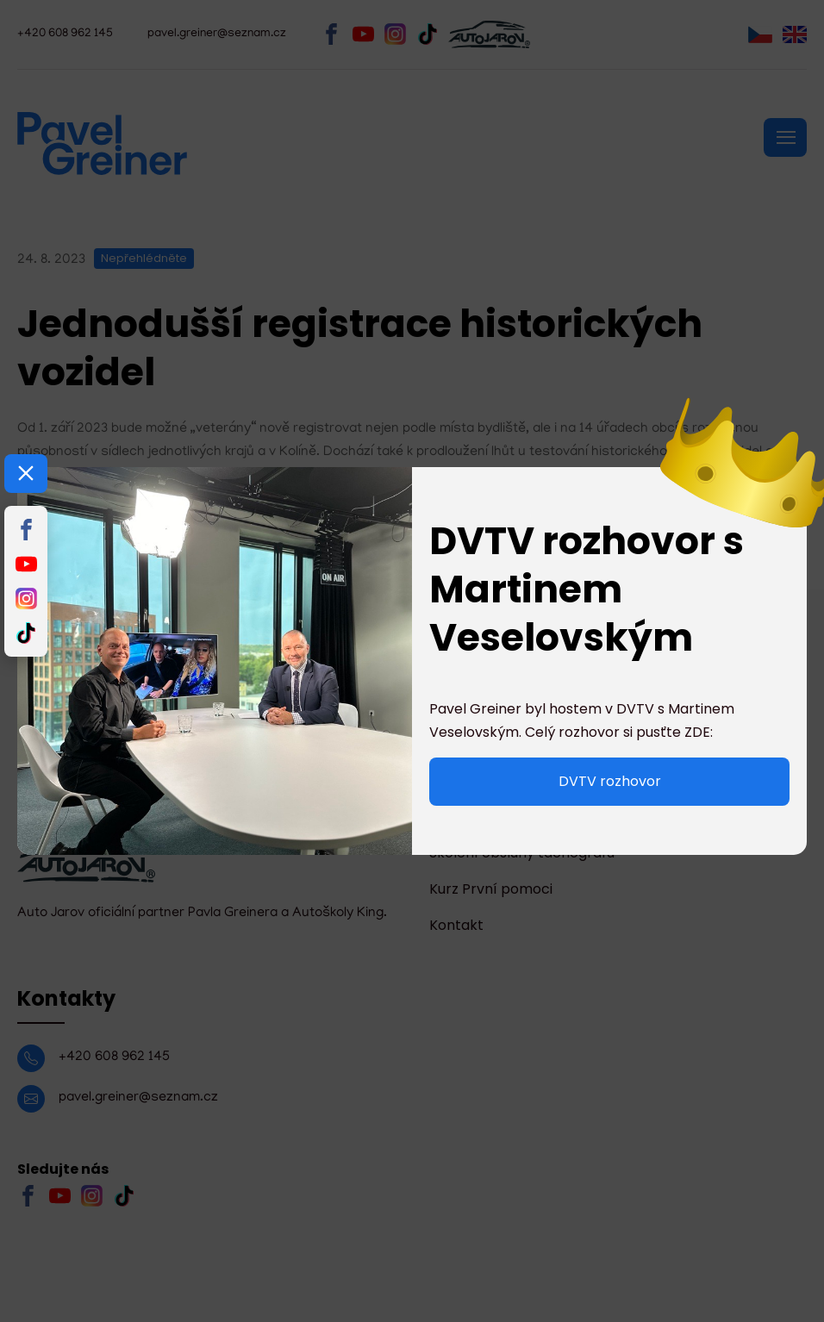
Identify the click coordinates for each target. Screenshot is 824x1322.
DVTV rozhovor (610, 781)
